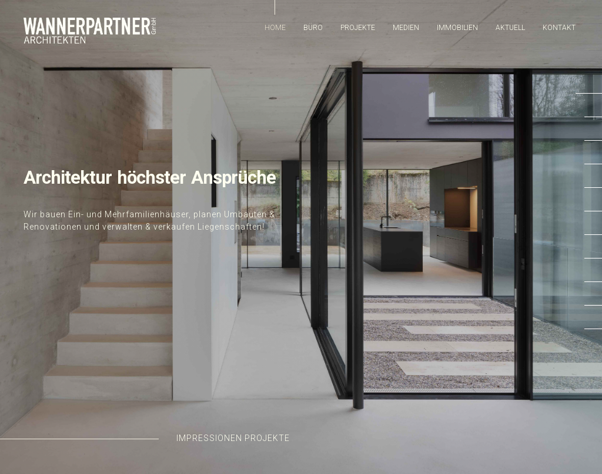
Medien (406, 28)
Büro (313, 28)
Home (275, 28)
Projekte (357, 28)
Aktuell (510, 28)
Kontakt (559, 28)
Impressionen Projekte (233, 438)
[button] (589, 96)
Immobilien (457, 28)
